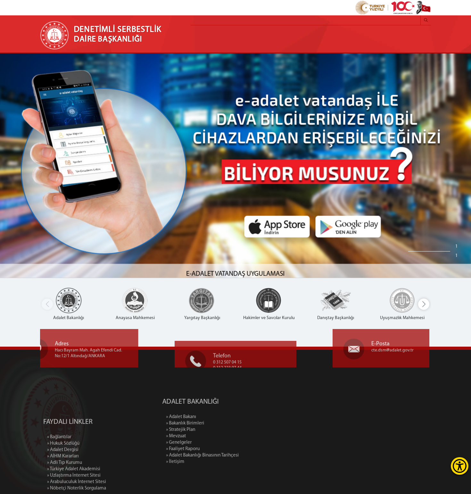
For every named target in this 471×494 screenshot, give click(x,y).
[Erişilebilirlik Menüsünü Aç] (459, 466)
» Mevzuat (199, 436)
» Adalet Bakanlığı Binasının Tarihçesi (225, 455)
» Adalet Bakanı (204, 417)
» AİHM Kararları (63, 478)
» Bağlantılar (59, 459)
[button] (423, 304)
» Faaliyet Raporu (206, 449)
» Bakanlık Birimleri (208, 423)
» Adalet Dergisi (62, 471)
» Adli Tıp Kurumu (64, 484)
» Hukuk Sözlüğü (63, 465)
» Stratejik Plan (204, 429)
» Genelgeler (202, 442)
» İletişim (198, 461)
